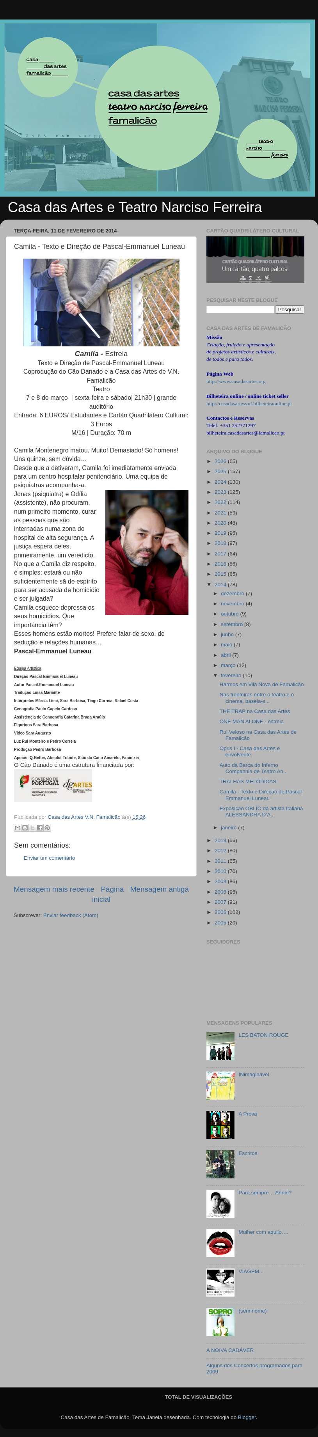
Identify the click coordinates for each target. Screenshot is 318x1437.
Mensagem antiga (159, 889)
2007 (221, 902)
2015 (221, 574)
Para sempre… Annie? (264, 1193)
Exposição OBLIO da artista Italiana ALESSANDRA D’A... (261, 811)
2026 (221, 461)
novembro (233, 604)
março (229, 665)
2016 (221, 564)
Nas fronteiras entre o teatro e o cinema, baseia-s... (257, 698)
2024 (221, 482)
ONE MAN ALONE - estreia (252, 721)
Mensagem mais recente (54, 889)
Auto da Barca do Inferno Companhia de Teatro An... (254, 768)
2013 (221, 840)
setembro (232, 624)
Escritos (247, 1153)
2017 (221, 554)
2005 (221, 923)
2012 (221, 850)
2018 (221, 543)
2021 (221, 513)
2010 (221, 871)
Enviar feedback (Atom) (70, 915)
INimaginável (253, 1074)
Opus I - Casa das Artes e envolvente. (250, 751)
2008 (221, 892)
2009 (221, 881)
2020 (221, 523)
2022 (221, 502)
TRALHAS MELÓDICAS (248, 781)
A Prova (247, 1114)
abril (226, 655)
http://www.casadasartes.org (236, 381)
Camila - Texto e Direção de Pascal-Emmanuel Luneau (262, 795)
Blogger (247, 1417)
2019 (221, 533)
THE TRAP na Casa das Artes (255, 711)
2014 (221, 584)
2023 (221, 492)
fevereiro (232, 675)
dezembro (233, 593)
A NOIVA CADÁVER (230, 1350)
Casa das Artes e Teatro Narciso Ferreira (135, 207)
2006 (221, 912)
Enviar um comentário (49, 858)
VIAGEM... (250, 1271)
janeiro (229, 827)
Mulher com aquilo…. (263, 1232)
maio (227, 645)
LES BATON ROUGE (263, 1035)
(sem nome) (252, 1311)
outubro (230, 614)
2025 (221, 471)
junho (228, 634)
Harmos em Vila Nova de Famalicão (262, 684)
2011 (221, 861)
